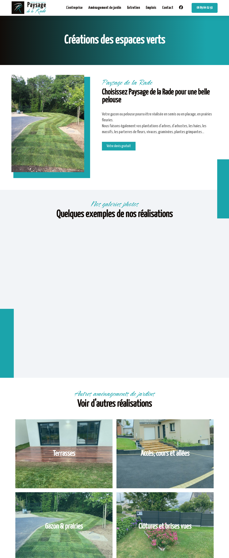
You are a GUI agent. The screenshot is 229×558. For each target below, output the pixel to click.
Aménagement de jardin (104, 8)
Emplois (151, 8)
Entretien (133, 8)
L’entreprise (74, 8)
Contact (167, 8)
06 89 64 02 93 (205, 7)
